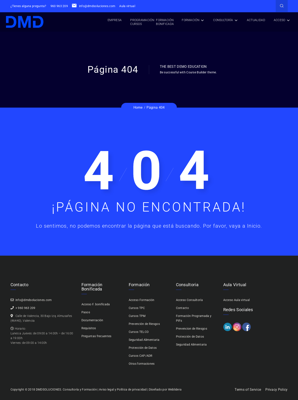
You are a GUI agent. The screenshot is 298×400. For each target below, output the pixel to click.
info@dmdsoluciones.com (93, 6)
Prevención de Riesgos (144, 324)
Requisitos (88, 328)
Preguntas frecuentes (96, 336)
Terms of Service (248, 390)
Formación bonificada (165, 22)
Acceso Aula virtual (236, 300)
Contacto (182, 308)
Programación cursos (142, 22)
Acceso (279, 20)
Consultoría (223, 20)
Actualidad (256, 20)
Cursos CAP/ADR (141, 355)
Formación (190, 20)
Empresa (115, 20)
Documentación (92, 320)
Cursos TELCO (139, 332)
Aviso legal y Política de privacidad (123, 389)
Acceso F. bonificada (95, 304)
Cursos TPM (137, 316)
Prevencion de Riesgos (191, 328)
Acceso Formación (141, 300)
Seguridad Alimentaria (144, 339)
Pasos (85, 312)
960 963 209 (59, 6)
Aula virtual (127, 6)
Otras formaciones (142, 363)
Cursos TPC (137, 308)
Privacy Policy (276, 390)
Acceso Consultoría (189, 300)
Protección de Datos (143, 347)
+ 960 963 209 (25, 308)
